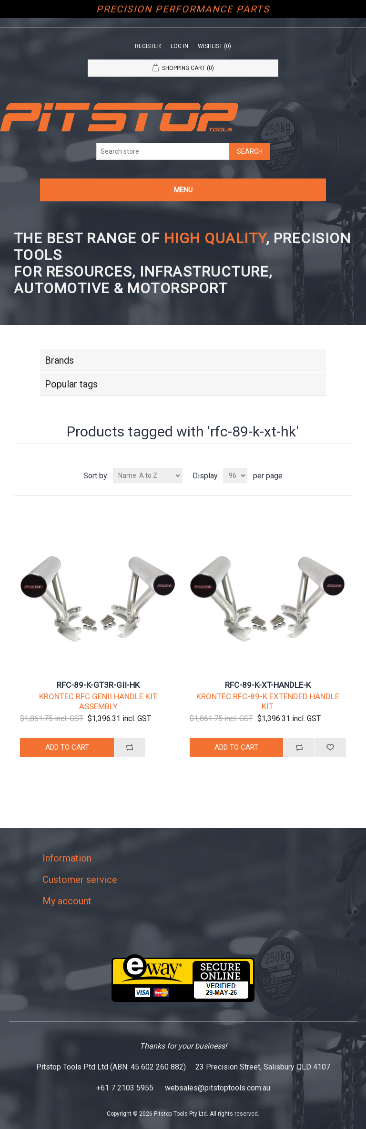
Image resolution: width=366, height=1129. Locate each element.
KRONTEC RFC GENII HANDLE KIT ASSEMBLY (98, 701)
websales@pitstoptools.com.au (217, 1087)
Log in (179, 46)
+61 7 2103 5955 (124, 1087)
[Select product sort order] (147, 475)
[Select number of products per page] (235, 475)
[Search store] (163, 151)
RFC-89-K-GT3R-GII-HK (98, 685)
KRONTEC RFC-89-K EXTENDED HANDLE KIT (267, 701)
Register (148, 46)
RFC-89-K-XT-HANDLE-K (268, 685)
